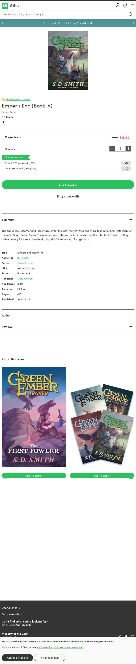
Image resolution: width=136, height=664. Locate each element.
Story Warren (25, 278)
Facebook (126, 637)
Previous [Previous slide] (2, 23)
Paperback (13, 137)
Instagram (132, 637)
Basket (125, 5)
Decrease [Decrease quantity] (112, 148)
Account (118, 5)
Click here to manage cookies (68, 647)
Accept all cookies (17, 657)
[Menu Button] (132, 6)
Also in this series (13, 359)
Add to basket (68, 185)
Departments (10, 614)
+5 (126, 163)
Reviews (7, 327)
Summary (8, 219)
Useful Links (9, 608)
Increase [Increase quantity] (128, 148)
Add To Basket (33, 475)
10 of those (12, 6)
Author (6, 315)
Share (3, 122)
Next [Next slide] (133, 23)
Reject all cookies (49, 657)
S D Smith (7, 117)
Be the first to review (18, 99)
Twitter (119, 637)
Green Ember (25, 263)
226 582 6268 (23, 625)
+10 (126, 168)
